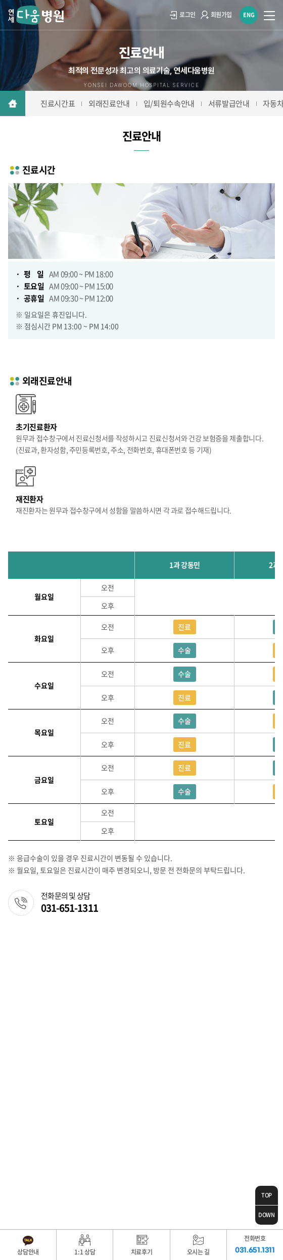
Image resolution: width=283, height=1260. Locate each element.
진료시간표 (57, 103)
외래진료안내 (109, 103)
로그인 (183, 14)
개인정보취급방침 (72, 954)
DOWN (266, 1215)
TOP (266, 1195)
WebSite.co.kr (148, 1183)
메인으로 (12, 103)
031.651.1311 (58, 1011)
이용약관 (21, 954)
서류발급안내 (229, 103)
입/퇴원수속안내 (169, 103)
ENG (249, 15)
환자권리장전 (130, 954)
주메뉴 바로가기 (0, 0)
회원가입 (216, 14)
